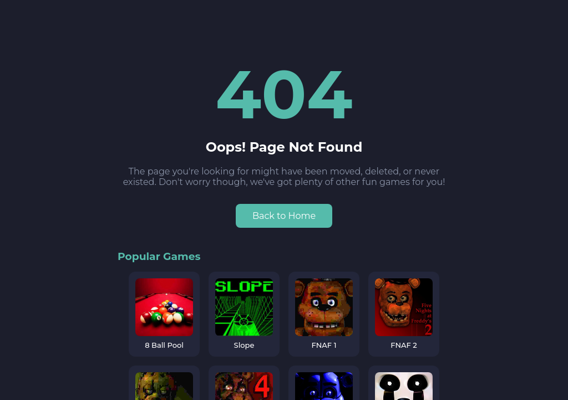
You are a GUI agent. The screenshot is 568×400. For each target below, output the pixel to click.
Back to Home (284, 216)
